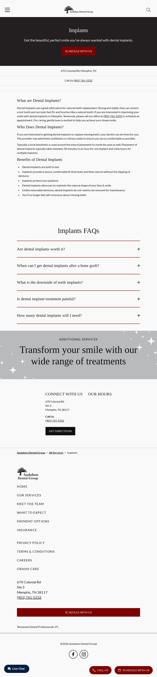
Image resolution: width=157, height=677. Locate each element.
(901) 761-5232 (83, 80)
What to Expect (31, 512)
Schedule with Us (78, 51)
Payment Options (33, 521)
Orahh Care (28, 569)
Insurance (27, 530)
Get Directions (60, 431)
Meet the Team (30, 504)
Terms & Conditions (36, 551)
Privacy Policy (31, 543)
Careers (24, 560)
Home (22, 486)
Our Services (29, 495)
